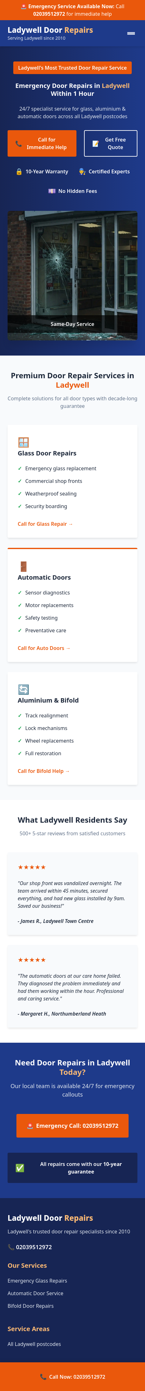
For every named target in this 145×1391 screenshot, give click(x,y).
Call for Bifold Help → (44, 771)
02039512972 (49, 13)
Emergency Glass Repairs (37, 1280)
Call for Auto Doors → (44, 648)
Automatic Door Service (35, 1293)
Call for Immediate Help (41, 143)
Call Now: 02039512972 (73, 1376)
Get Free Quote (109, 143)
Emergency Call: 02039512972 (72, 1125)
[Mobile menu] (131, 33)
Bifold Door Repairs (31, 1305)
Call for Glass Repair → (45, 523)
